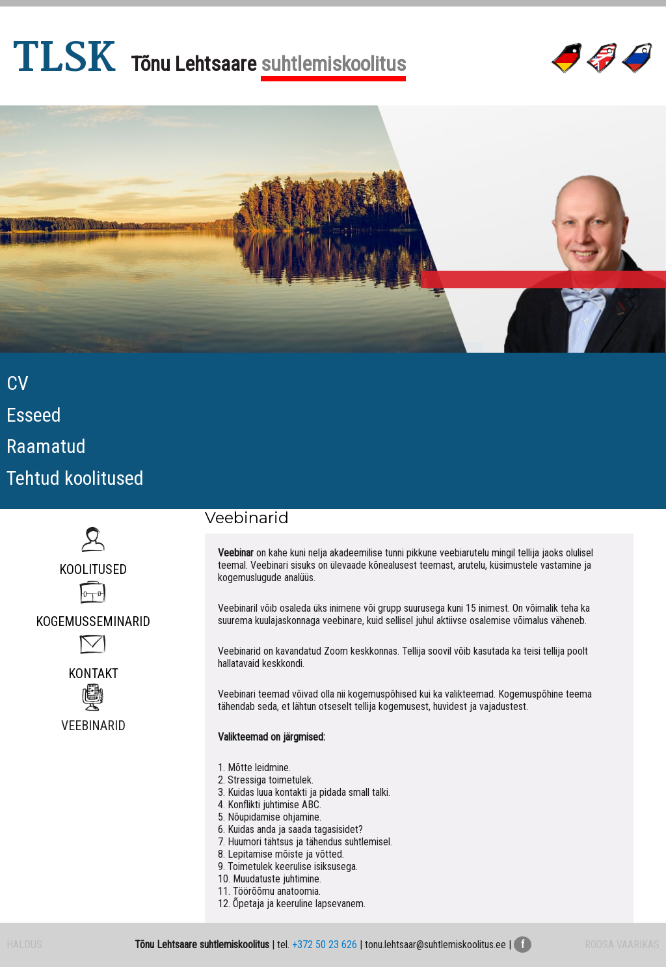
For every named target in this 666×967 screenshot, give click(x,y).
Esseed (34, 414)
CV (18, 383)
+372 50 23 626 (324, 944)
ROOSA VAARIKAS (622, 944)
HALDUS (24, 944)
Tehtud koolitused (75, 478)
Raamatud (46, 446)
